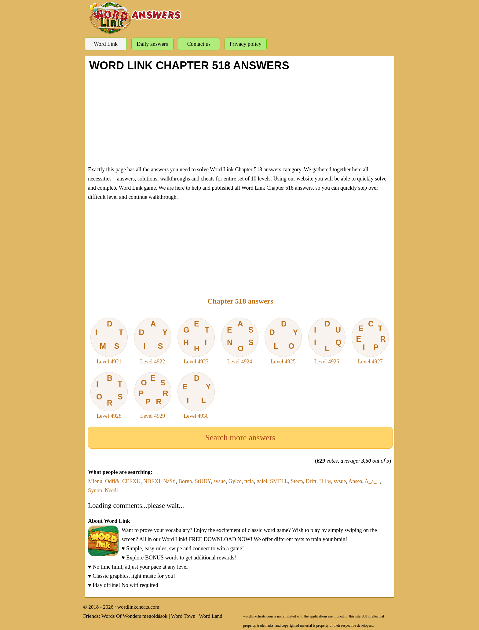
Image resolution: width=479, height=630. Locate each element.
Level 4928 (109, 395)
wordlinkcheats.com (138, 607)
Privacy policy (245, 44)
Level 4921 (109, 341)
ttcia (249, 481)
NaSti (169, 481)
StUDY (203, 481)
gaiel (262, 481)
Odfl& (112, 481)
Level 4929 (153, 395)
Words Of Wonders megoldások (134, 616)
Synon (95, 490)
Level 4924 (240, 341)
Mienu (95, 481)
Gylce (235, 481)
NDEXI (151, 481)
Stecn (297, 481)
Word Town (183, 616)
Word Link (106, 44)
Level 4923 (196, 341)
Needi (111, 490)
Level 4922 (153, 341)
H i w (325, 481)
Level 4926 (327, 341)
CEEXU (131, 481)
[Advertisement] (240, 117)
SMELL (279, 481)
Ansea (355, 481)
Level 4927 (370, 341)
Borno (185, 481)
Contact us (199, 44)
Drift (311, 481)
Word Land (210, 616)
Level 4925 (283, 341)
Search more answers (240, 437)
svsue (220, 481)
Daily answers (152, 44)
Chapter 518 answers (240, 301)
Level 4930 (196, 395)
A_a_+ (372, 481)
